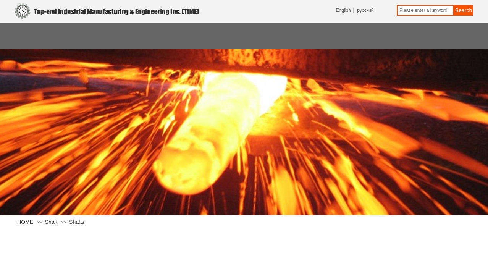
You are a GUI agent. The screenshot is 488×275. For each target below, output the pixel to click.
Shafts (76, 222)
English (343, 10)
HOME (25, 222)
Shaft (51, 222)
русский (365, 10)
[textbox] (425, 10)
